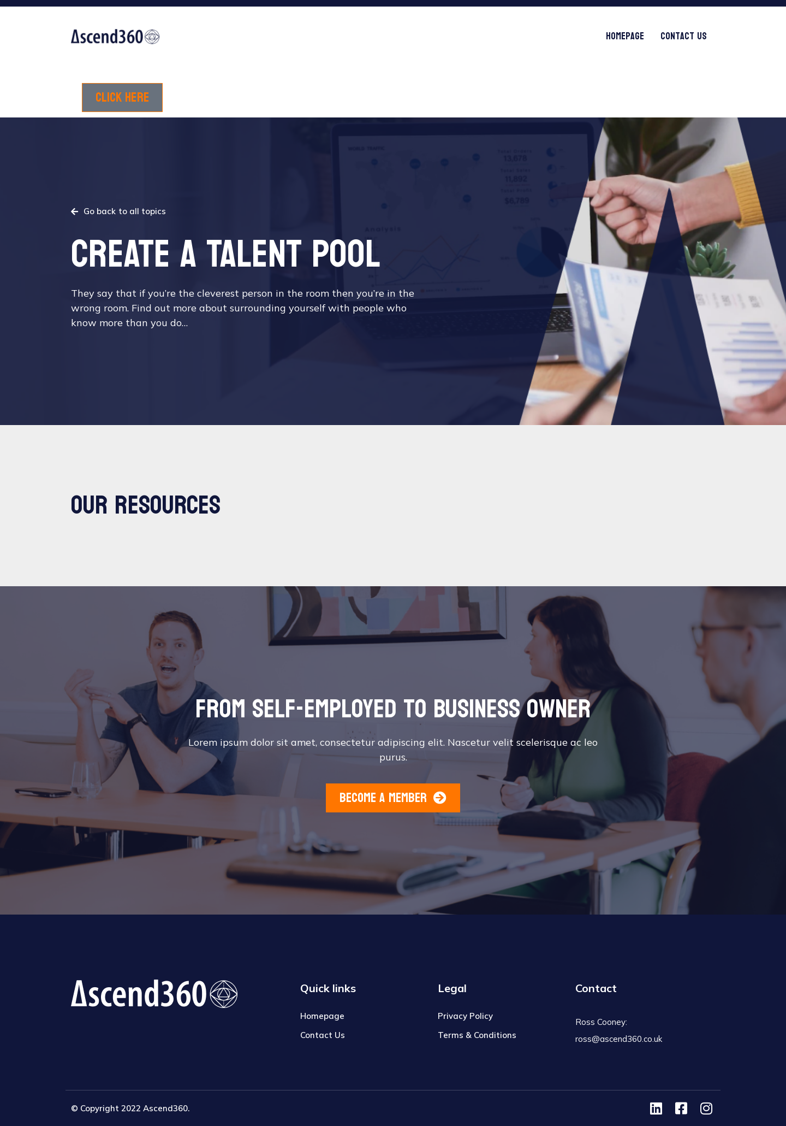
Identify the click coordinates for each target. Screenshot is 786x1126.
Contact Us (683, 36)
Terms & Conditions (477, 1035)
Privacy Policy (465, 1016)
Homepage (625, 36)
